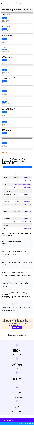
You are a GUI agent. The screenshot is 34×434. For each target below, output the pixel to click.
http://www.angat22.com (19, 184)
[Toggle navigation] (1, 3)
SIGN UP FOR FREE (17, 327)
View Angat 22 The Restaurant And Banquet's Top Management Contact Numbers (18, 166)
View (4, 18)
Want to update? (27, 177)
